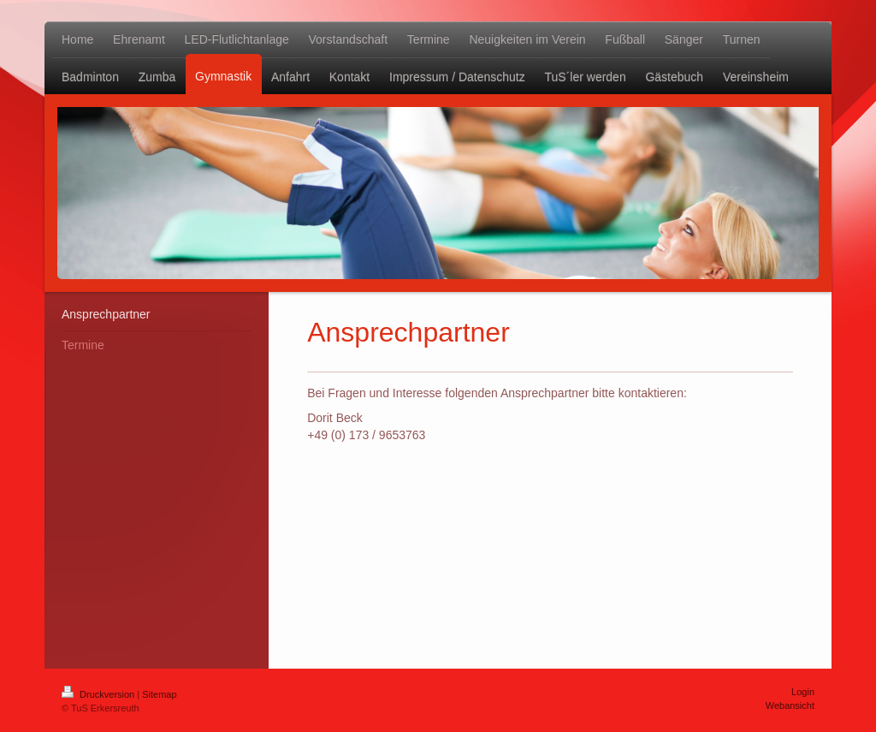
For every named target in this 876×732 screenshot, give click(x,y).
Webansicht (790, 705)
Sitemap (159, 694)
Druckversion (99, 694)
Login (802, 692)
